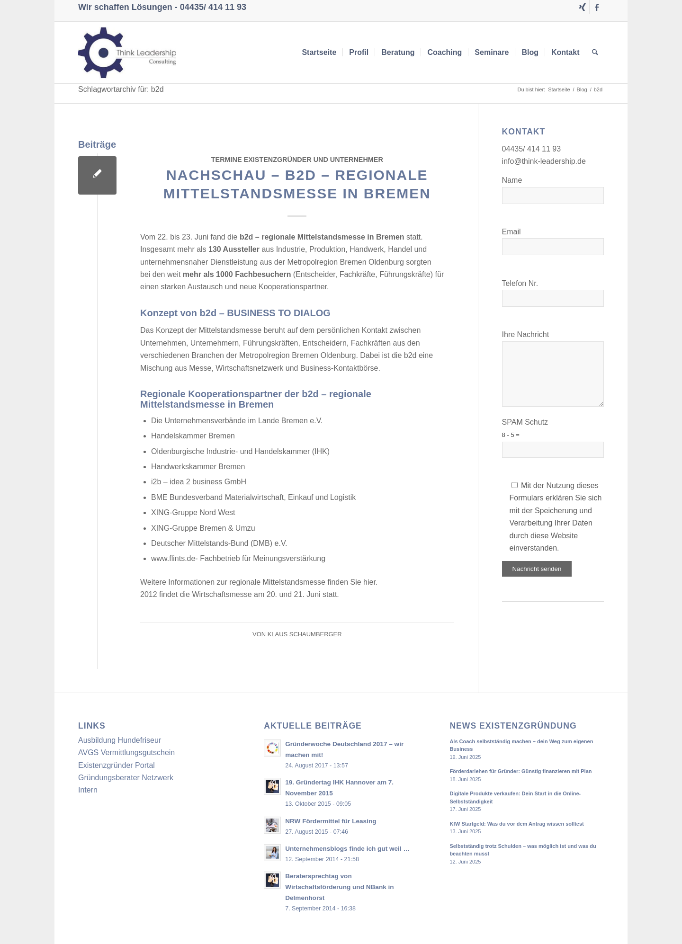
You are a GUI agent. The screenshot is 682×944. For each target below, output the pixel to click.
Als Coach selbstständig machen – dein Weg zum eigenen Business (521, 745)
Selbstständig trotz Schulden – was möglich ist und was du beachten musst (522, 850)
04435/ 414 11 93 (213, 7)
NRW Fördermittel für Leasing (330, 821)
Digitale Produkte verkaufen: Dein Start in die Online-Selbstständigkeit (515, 797)
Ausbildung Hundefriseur (119, 740)
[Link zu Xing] (582, 7)
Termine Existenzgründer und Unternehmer (297, 159)
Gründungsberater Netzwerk (125, 778)
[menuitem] (319, 52)
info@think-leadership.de (544, 161)
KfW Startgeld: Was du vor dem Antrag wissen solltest (516, 824)
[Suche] (595, 52)
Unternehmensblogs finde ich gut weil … (347, 848)
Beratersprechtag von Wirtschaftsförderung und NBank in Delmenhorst (339, 887)
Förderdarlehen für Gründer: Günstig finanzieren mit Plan (520, 771)
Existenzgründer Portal (116, 765)
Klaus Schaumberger (305, 634)
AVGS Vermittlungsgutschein (126, 752)
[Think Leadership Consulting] (127, 52)
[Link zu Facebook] (597, 7)
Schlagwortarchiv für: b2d (121, 89)
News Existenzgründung (512, 725)
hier (369, 582)
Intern (88, 790)
